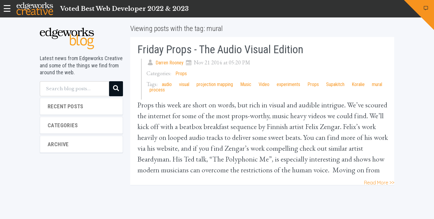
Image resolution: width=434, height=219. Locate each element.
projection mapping (215, 84)
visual (184, 84)
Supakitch (335, 84)
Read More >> (379, 183)
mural (377, 84)
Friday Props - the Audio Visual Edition (220, 49)
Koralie (358, 84)
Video (264, 84)
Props (181, 73)
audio (167, 84)
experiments (288, 84)
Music (245, 84)
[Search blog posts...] (74, 88)
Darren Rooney (170, 63)
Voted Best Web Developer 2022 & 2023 (124, 8)
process (157, 90)
